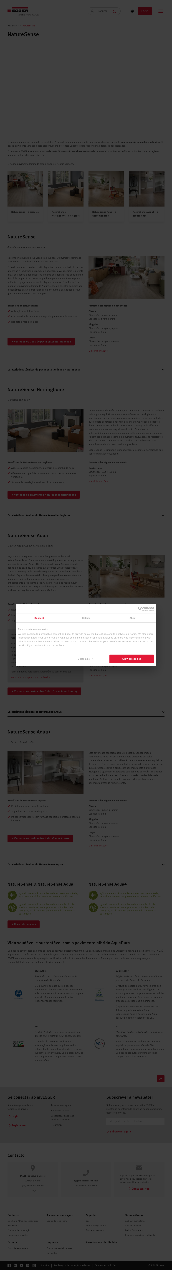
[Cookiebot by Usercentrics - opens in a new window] (140, 608)
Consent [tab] (39, 617)
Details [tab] (86, 617)
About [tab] (132, 617)
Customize (86, 658)
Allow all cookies (131, 658)
